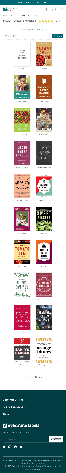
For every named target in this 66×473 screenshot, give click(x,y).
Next (42, 377)
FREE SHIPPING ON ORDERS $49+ (33, 3)
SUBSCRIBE (56, 439)
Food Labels (25, 15)
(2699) (57, 21)
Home (5, 15)
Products (14, 15)
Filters (57, 36)
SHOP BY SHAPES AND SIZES (33, 29)
